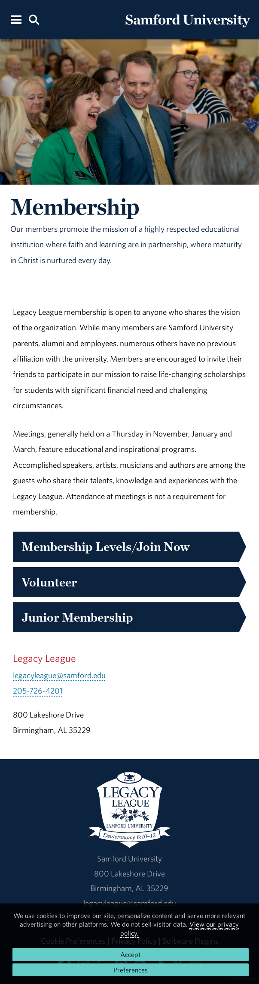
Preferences (130, 970)
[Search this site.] (34, 19)
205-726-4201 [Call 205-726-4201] (38, 690)
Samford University (129, 858)
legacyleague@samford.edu (59, 675)
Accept (130, 954)
